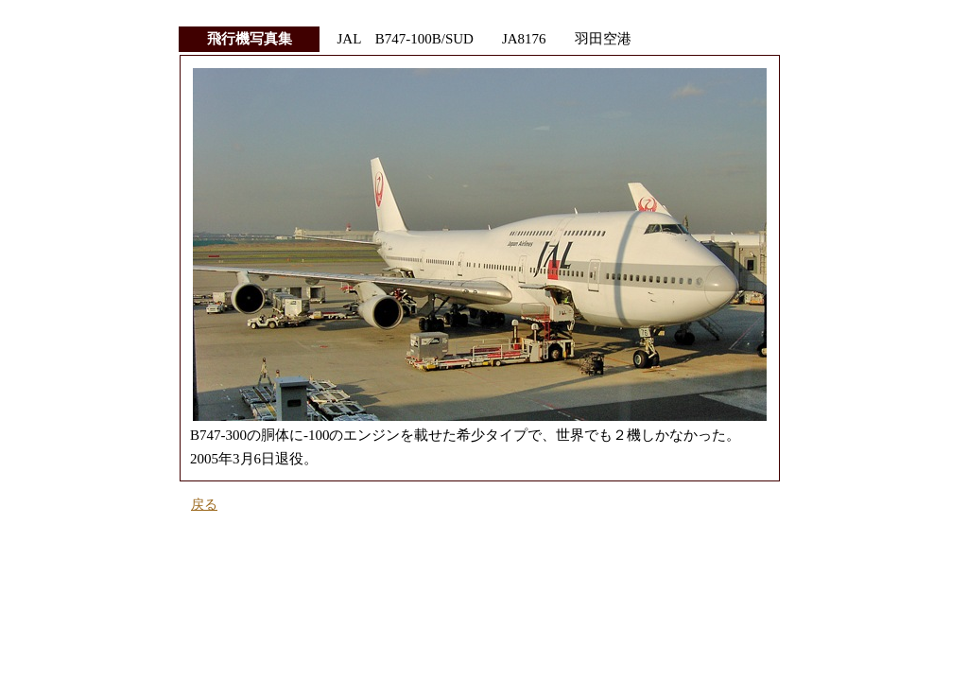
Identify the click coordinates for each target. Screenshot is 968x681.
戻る (204, 505)
